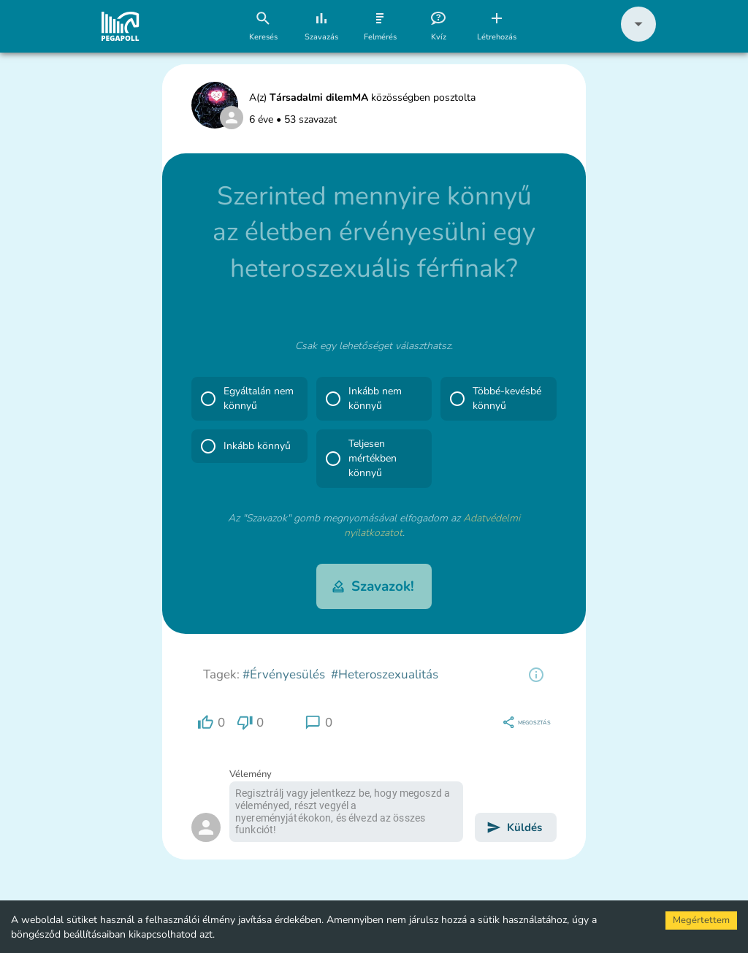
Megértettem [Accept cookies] (701, 920)
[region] (536, 675)
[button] (638, 38)
